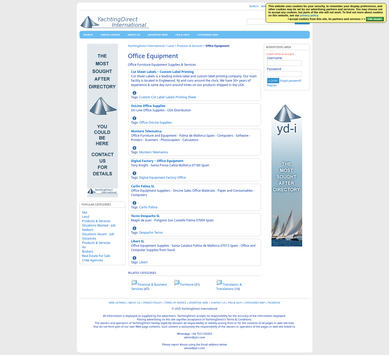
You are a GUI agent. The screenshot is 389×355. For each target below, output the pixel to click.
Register (272, 85)
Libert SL (137, 241)
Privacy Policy (152, 302)
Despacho (146, 232)
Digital (144, 177)
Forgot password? (290, 80)
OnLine (154, 122)
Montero (145, 152)
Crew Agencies (92, 260)
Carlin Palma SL (143, 186)
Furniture (187, 284)
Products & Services (96, 221)
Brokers (87, 251)
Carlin (143, 207)
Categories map (207, 34)
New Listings (117, 302)
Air (84, 247)
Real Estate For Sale (96, 256)
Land (85, 216)
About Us (134, 34)
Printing (181, 97)
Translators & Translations (229, 286)
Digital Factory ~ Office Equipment (157, 161)
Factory (171, 177)
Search (253, 6)
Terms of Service (175, 302)
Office (143, 122)
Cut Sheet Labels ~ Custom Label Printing (162, 72)
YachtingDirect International (146, 46)
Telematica (160, 152)
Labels (170, 97)
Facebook (274, 302)
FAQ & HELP (182, 34)
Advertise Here (158, 34)
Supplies (166, 122)
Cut (153, 97)
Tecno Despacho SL (145, 216)
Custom (144, 97)
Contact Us (218, 302)
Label (161, 97)
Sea (84, 212)
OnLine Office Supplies (148, 106)
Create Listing (110, 34)
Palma (152, 207)
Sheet (192, 97)
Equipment (157, 177)
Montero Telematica (146, 131)
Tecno (158, 232)
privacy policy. (309, 15)
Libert (143, 262)
